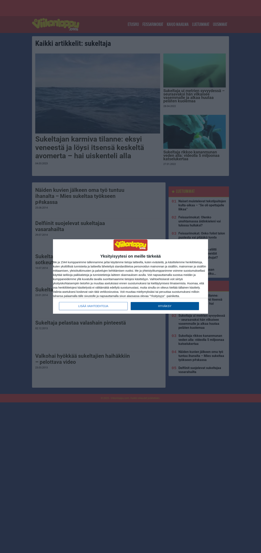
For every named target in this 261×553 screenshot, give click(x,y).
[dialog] (130, 276)
